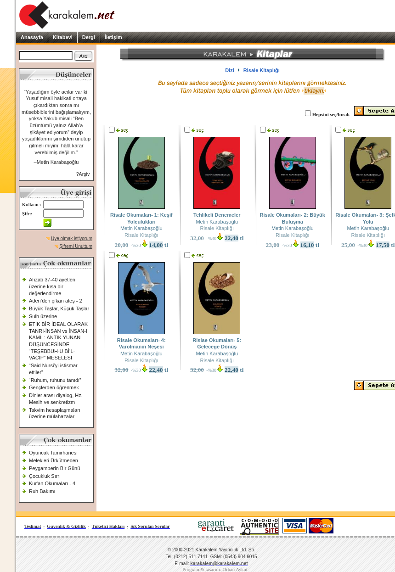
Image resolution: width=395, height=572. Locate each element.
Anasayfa (32, 37)
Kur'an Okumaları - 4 (52, 483)
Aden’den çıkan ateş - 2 (55, 300)
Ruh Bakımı (42, 491)
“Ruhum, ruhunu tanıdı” (55, 380)
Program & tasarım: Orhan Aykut (215, 569)
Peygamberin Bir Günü (54, 468)
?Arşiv (83, 174)
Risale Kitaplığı (141, 235)
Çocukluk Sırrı (45, 476)
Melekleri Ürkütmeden (53, 460)
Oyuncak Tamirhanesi (53, 452)
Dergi (88, 37)
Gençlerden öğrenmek (54, 387)
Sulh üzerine (43, 316)
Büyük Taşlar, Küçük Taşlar (59, 308)
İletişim (113, 37)
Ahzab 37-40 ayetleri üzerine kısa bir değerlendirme (52, 286)
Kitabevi (63, 37)
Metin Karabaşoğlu (141, 228)
